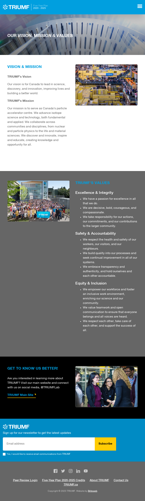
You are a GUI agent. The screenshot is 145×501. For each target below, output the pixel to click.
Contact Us (121, 480)
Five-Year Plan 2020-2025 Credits (63, 480)
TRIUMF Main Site (20, 395)
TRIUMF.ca (71, 484)
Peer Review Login (25, 480)
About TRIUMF (99, 480)
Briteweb (92, 491)
